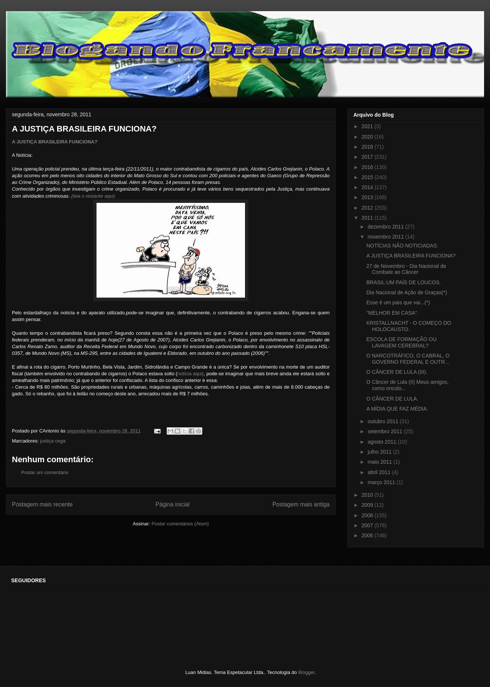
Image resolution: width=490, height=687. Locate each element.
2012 (368, 208)
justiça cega (53, 441)
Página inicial (173, 504)
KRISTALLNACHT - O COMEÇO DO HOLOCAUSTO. (408, 326)
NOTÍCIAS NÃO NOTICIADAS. (402, 246)
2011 (368, 218)
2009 (368, 505)
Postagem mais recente (42, 504)
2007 (368, 525)
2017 (368, 157)
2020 (368, 137)
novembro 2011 (386, 237)
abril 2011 (380, 472)
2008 (368, 515)
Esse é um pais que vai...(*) (398, 302)
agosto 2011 (383, 442)
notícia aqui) (190, 373)
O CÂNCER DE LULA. (392, 399)
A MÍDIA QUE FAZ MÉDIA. (397, 409)
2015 (368, 177)
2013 (368, 197)
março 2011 (382, 482)
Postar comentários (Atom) (180, 523)
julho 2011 (380, 452)
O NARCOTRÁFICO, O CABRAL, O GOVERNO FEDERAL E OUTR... (408, 359)
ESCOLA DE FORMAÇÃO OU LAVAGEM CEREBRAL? (401, 342)
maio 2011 (380, 462)
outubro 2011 (383, 421)
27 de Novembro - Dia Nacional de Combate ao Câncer (406, 269)
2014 (368, 187)
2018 (368, 147)
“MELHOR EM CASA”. (392, 313)
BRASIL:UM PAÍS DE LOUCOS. (403, 282)
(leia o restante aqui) (93, 196)
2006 (368, 535)
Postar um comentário (44, 472)
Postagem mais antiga (301, 504)
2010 (368, 495)
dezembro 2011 (386, 227)
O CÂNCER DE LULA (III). (396, 372)
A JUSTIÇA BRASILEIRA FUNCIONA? (54, 142)
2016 (368, 167)
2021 (368, 126)
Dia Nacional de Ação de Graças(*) (406, 292)
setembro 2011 (386, 431)
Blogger (306, 672)
